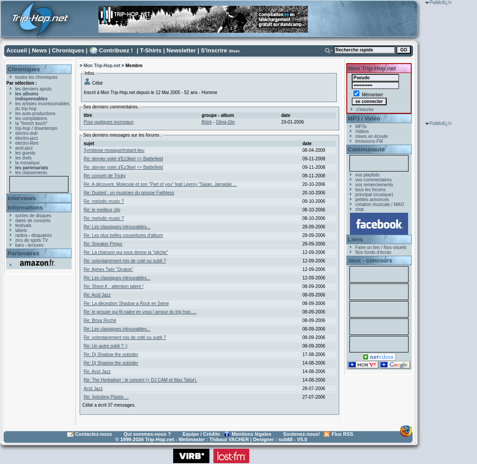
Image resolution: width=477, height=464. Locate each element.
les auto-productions (35, 113)
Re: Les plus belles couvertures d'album (123, 235)
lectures (35, 245)
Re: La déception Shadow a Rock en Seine (126, 303)
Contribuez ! (116, 50)
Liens (355, 239)
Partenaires (23, 253)
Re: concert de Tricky (105, 175)
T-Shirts (151, 50)
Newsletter (181, 50)
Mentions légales (252, 434)
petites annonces (372, 199)
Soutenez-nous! (301, 434)
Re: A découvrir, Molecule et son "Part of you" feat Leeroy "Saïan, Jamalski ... (160, 184)
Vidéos (362, 131)
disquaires (41, 235)
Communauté (366, 149)
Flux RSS (342, 434)
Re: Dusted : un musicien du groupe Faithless (129, 192)
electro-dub (26, 133)
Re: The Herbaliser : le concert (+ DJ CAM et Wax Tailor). (140, 380)
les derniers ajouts (33, 88)
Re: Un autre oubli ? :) (106, 346)
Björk (207, 122)
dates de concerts (33, 220)
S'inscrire (214, 50)
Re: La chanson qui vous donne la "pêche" (126, 252)
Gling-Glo (225, 122)
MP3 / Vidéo (364, 118)
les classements (31, 172)
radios (21, 235)
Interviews (22, 198)
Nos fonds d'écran (373, 252)
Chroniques (68, 50)
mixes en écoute (371, 136)
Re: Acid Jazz (97, 294)
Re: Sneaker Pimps (103, 243)
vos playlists (367, 174)
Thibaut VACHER (229, 439)
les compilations (31, 118)
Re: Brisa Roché (100, 320)
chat (359, 209)
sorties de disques (33, 215)
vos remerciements (374, 184)
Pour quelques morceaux (108, 122)
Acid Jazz (93, 388)
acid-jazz (24, 148)
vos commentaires (373, 179)
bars (19, 245)
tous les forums (370, 189)
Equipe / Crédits (201, 434)
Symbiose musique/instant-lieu (114, 150)
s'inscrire (365, 109)
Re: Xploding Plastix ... (106, 397)
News (39, 50)
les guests (25, 152)
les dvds (23, 157)
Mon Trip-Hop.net (102, 65)
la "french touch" (31, 123)
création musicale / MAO (379, 204)
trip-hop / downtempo (36, 128)
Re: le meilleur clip (102, 209)
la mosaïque (27, 162)
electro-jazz (26, 138)
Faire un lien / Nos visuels (381, 247)
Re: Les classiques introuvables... (117, 226)
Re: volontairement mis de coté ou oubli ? (125, 260)
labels (21, 230)
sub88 (285, 439)
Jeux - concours (370, 260)
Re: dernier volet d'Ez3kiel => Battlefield (123, 158)
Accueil (16, 50)
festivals (23, 225)
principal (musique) (374, 194)
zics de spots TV (31, 240)
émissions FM (369, 141)
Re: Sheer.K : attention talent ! (113, 286)
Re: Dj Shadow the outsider (111, 354)
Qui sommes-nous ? (147, 434)
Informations (25, 207)
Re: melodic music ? (104, 201)
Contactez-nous (93, 434)
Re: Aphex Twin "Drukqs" (108, 269)
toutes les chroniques (36, 77)
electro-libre (26, 143)
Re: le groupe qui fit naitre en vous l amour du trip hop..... (140, 311)
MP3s (361, 126)
